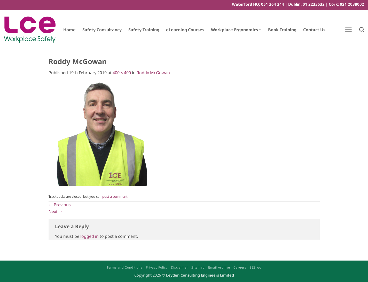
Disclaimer (179, 267)
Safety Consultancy (102, 30)
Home (69, 30)
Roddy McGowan (153, 72)
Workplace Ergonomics (236, 30)
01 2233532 (314, 4)
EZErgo (255, 267)
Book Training (282, 30)
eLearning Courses (185, 30)
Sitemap (198, 267)
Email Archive (219, 267)
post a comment (115, 196)
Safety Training (143, 30)
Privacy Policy (157, 267)
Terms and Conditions (124, 267)
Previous (60, 205)
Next (56, 211)
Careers (239, 267)
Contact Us (314, 30)
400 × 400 (122, 72)
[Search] (361, 29)
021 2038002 (352, 4)
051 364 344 (272, 4)
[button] (348, 29)
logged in (89, 236)
